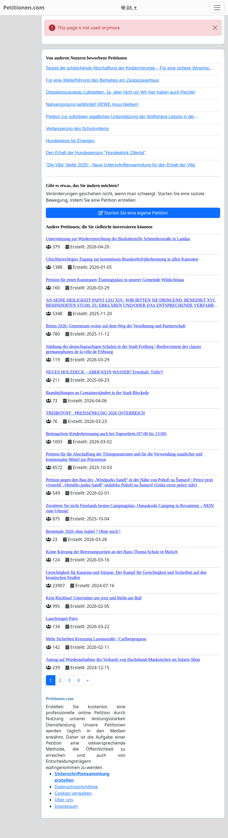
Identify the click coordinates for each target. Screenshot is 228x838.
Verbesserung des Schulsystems (77, 128)
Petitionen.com (24, 7)
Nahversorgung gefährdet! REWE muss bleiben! (92, 104)
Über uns (64, 800)
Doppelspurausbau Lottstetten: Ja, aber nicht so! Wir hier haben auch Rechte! (120, 92)
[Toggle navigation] (217, 7)
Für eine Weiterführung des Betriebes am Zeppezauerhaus (102, 80)
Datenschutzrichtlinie (76, 787)
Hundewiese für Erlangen (70, 140)
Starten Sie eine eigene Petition (133, 213)
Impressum (66, 806)
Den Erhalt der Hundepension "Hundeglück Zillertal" (95, 152)
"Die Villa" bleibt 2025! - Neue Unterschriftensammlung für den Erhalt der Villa (120, 165)
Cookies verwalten (73, 793)
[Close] (214, 27)
